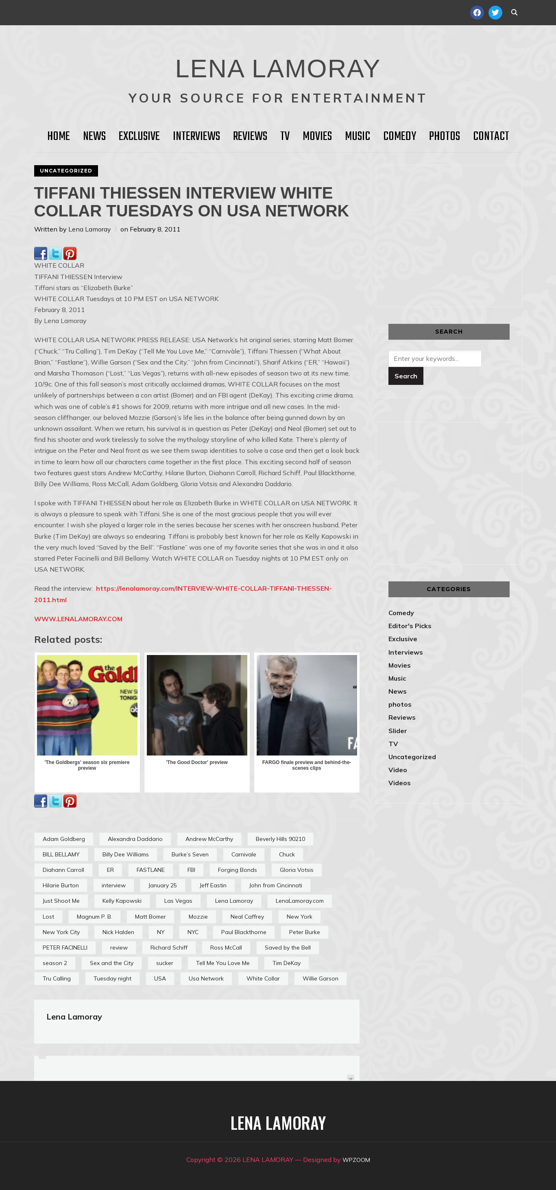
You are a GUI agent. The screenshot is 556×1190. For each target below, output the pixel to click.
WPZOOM (356, 1159)
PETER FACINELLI (65, 947)
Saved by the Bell (288, 947)
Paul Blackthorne (243, 932)
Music (357, 136)
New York (299, 916)
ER (110, 869)
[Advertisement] (456, 234)
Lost (48, 916)
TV (285, 136)
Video (397, 770)
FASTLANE (151, 869)
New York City (61, 932)
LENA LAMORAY (278, 63)
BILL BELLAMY (61, 854)
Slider (397, 731)
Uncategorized (66, 171)
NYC (193, 932)
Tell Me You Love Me (223, 963)
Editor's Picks (410, 626)
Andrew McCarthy (209, 839)
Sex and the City (111, 963)
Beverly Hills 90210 (280, 839)
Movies (317, 136)
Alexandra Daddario (135, 839)
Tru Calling (57, 978)
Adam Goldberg (64, 839)
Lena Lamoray (89, 229)
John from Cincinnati (275, 885)
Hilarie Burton (61, 885)
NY (161, 932)
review (119, 947)
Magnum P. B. (94, 916)
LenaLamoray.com (300, 900)
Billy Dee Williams (125, 854)
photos (400, 704)
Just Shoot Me (61, 900)
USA (160, 978)
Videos (399, 783)
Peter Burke (304, 932)
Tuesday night (112, 978)
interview (114, 885)
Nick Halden (118, 932)
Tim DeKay (287, 963)
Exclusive (139, 136)
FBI (191, 869)
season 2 (55, 963)
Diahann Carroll (63, 869)
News (94, 136)
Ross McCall (226, 947)
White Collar (263, 978)
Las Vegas (178, 900)
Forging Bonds (237, 869)
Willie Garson (320, 978)
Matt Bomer (150, 916)
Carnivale (243, 854)
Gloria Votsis (297, 869)
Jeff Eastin (213, 885)
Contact (491, 136)
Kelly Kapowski (122, 900)
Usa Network (206, 978)
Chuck (287, 854)
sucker (164, 963)
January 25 (162, 885)
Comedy (399, 136)
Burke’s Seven (190, 854)
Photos (444, 136)
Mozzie (198, 916)
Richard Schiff (169, 947)
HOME (58, 136)
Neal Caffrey (247, 916)
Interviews (196, 136)
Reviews (250, 136)
